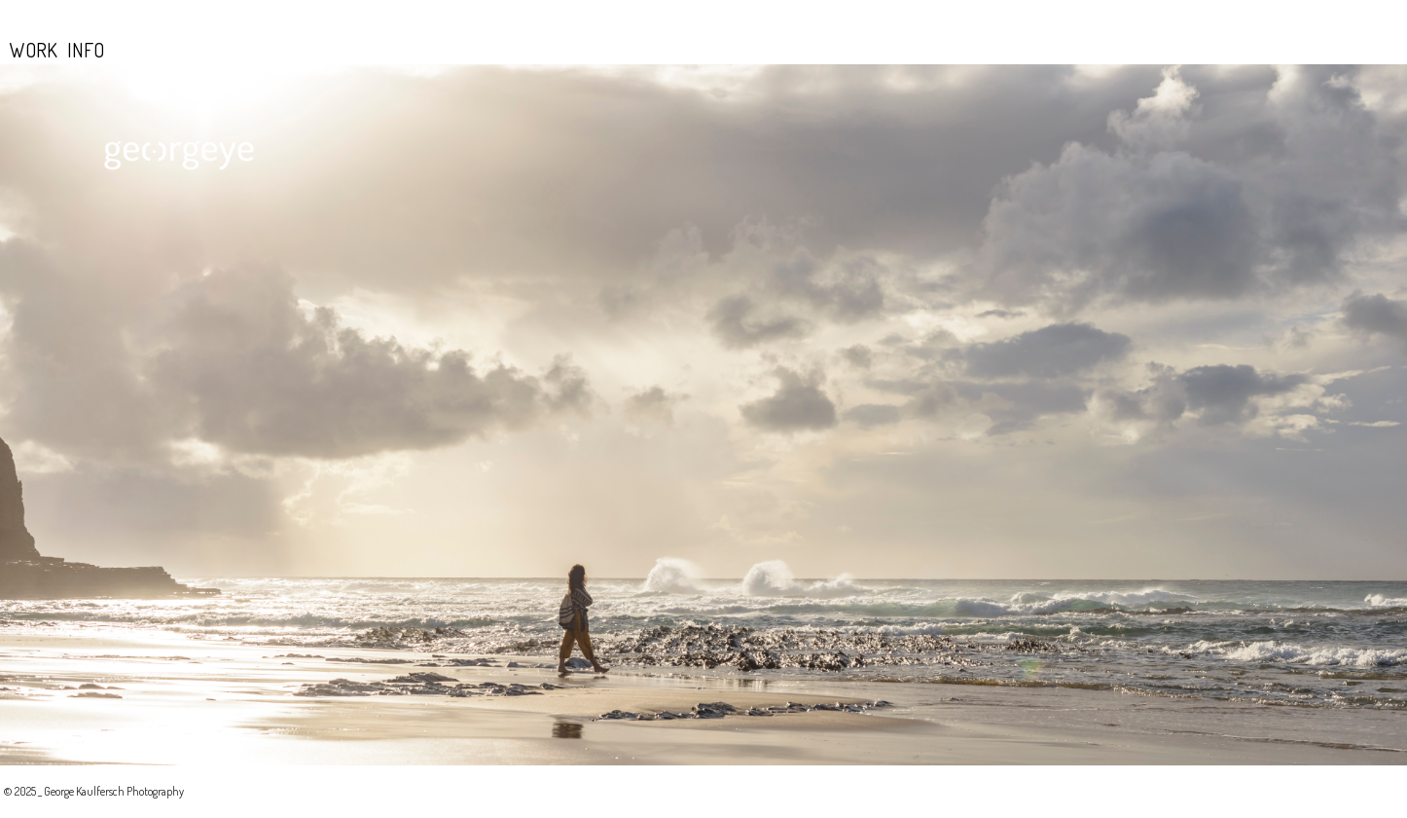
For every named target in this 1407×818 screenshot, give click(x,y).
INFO (85, 49)
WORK (33, 49)
